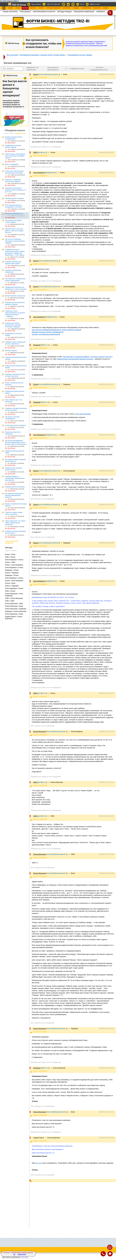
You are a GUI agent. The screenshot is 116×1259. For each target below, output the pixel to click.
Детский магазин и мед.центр (15, 296)
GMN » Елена (10, 557)
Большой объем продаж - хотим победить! (13, 221)
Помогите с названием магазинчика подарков (13, 180)
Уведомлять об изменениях (32, 68)
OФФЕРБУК (100, 12)
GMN (35, 152)
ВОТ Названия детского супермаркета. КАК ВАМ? (13, 206)
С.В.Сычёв (24, 1257)
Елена (35, 74)
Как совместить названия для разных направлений (15, 279)
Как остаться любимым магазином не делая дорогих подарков (15, 241)
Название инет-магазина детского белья (13, 469)
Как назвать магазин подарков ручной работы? (15, 460)
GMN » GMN (9, 601)
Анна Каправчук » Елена (14, 560)
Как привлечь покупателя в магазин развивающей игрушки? (14, 495)
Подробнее (22, 1255)
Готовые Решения (53, 8)
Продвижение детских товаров (80, 55)
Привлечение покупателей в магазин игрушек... (75, 359)
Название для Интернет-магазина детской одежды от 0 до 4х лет (15, 190)
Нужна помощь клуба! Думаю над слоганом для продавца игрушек (15, 155)
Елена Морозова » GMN (14, 603)
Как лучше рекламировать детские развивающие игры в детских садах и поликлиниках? (16, 442)
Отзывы (76, 8)
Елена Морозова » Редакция (15, 609)
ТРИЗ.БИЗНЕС (25, 12)
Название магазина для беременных (13, 271)
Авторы (33, 8)
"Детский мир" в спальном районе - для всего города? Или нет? (14, 230)
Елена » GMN (10, 562)
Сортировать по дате (20, 133)
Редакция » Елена (11, 570)
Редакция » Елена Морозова (15, 611)
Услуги (41, 8)
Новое (10, 8)
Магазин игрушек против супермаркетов (13, 138)
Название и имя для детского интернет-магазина (15, 375)
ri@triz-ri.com (95, 4)
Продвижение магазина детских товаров (13, 146)
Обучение (66, 8)
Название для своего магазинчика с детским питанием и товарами (13, 325)
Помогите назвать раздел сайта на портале (14, 513)
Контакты (97, 8)
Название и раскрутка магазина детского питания (16, 409)
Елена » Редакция (11, 573)
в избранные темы (77, 69)
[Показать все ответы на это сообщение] (46, 147)
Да (14, 1255)
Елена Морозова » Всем (14, 606)
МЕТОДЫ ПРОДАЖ (64, 12)
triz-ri (82, 4)
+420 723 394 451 (53, 4)
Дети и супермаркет (12, 164)
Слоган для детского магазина (15, 425)
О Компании (86, 8)
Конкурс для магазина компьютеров (46, 334)
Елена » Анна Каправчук (14, 565)
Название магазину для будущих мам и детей (13, 262)
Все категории (12, 55)
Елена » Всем (10, 554)
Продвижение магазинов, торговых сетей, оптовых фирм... (43, 55)
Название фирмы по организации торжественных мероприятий (15, 478)
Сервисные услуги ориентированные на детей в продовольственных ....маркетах (15, 313)
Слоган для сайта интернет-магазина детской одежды (14, 172)
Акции (105, 8)
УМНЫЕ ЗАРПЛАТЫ (10, 12)
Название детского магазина (15, 487)
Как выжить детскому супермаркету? (12, 417)
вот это (38, 1163)
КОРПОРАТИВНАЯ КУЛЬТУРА (44, 12)
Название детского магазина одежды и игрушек (15, 303)
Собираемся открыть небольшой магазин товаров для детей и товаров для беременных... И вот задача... (15, 252)
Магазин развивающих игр (14, 213)
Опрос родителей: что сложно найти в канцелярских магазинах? (15, 522)
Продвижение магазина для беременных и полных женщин (15, 288)
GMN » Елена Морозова (14, 598)
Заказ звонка (36, 4)
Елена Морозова (39, 731)
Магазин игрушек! (11, 350)
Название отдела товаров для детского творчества (15, 343)
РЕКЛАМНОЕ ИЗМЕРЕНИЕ (84, 12)
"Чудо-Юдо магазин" (83, 414)
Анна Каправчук (39, 172)
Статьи (17, 8)
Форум (25, 8)
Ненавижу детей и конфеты (14, 198)
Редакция (36, 345)
